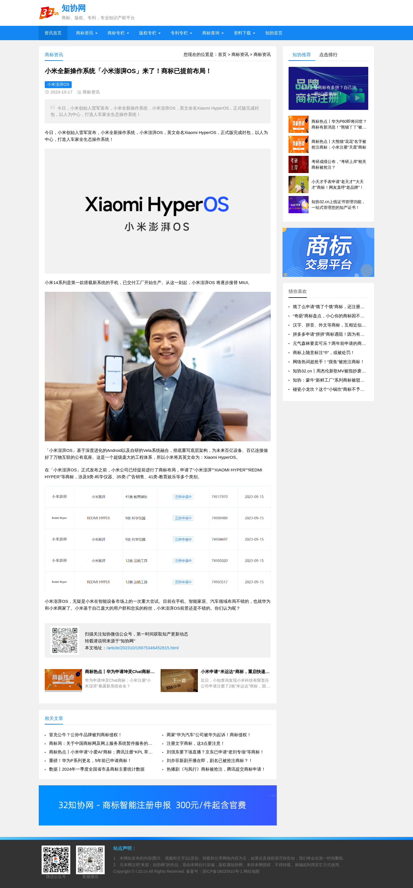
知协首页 (274, 32)
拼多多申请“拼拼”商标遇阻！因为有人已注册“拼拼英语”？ (347, 334)
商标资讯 (84, 32)
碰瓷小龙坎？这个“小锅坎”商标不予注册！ (333, 389)
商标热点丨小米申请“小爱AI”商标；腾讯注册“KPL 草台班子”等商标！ (101, 751)
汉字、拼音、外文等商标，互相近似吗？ (331, 324)
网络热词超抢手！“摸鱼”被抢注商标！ (329, 361)
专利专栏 (179, 32)
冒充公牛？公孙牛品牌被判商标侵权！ (85, 734)
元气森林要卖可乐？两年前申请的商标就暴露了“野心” (344, 343)
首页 (222, 54)
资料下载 (242, 32)
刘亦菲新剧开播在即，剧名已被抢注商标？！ (210, 760)
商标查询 (210, 32)
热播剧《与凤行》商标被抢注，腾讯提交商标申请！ (216, 769)
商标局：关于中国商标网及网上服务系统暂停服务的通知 (101, 743)
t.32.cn (142, 871)
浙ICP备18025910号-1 (222, 871)
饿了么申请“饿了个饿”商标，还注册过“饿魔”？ (336, 306)
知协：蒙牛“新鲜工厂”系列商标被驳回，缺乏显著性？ (344, 380)
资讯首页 (53, 32)
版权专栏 (147, 32)
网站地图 (251, 871)
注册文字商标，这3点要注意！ (196, 743)
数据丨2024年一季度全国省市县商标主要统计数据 (97, 769)
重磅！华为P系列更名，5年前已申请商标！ (90, 760)
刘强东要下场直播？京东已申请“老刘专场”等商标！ (215, 751)
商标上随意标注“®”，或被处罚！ (324, 352)
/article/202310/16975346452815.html (142, 647)
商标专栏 (116, 32)
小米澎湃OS (58, 84)
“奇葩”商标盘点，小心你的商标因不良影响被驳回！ (341, 315)
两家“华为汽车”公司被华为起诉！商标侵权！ (209, 734)
